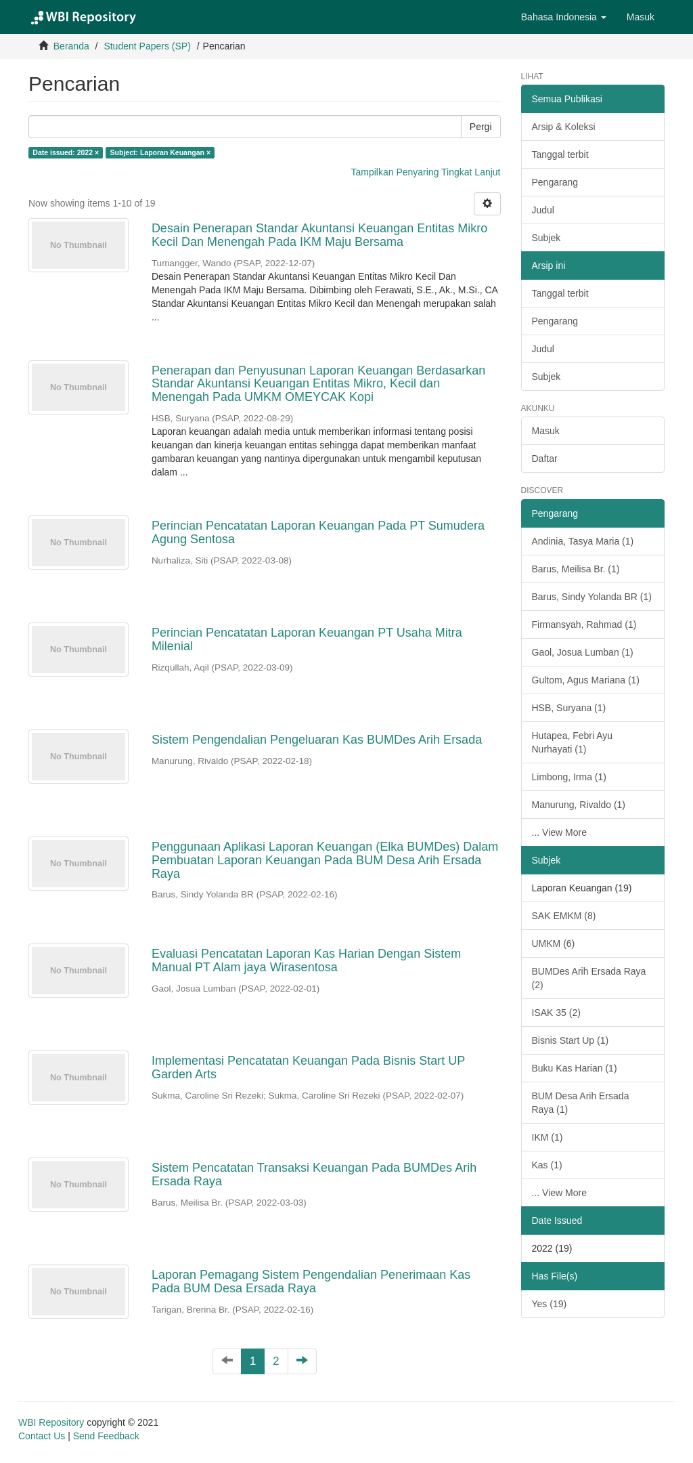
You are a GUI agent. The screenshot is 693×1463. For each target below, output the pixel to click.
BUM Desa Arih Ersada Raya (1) (580, 1102)
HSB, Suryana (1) (569, 707)
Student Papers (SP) (147, 46)
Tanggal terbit (560, 154)
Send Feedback (106, 1435)
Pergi (481, 126)
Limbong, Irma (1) (569, 776)
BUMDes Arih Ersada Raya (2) (589, 978)
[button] (564, 17)
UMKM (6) (553, 943)
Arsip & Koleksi (564, 126)
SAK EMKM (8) (564, 915)
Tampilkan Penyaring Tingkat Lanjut (425, 172)
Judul (543, 210)
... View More (559, 832)
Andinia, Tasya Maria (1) (583, 541)
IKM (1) (547, 1137)
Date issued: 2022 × (65, 152)
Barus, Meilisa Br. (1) (576, 569)
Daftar (545, 458)
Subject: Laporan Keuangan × (160, 152)
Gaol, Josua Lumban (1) (582, 652)
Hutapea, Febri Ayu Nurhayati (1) (572, 742)
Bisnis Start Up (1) (570, 1040)
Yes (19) (549, 1303)
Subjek (546, 237)
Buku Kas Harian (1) (574, 1068)
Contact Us (41, 1435)
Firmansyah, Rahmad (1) (584, 624)
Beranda (71, 46)
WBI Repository (51, 1422)
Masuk (546, 430)
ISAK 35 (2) (556, 1012)
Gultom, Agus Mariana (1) (586, 680)
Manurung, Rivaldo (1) (579, 804)
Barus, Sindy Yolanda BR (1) (592, 596)
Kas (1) (547, 1165)
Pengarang (555, 182)
